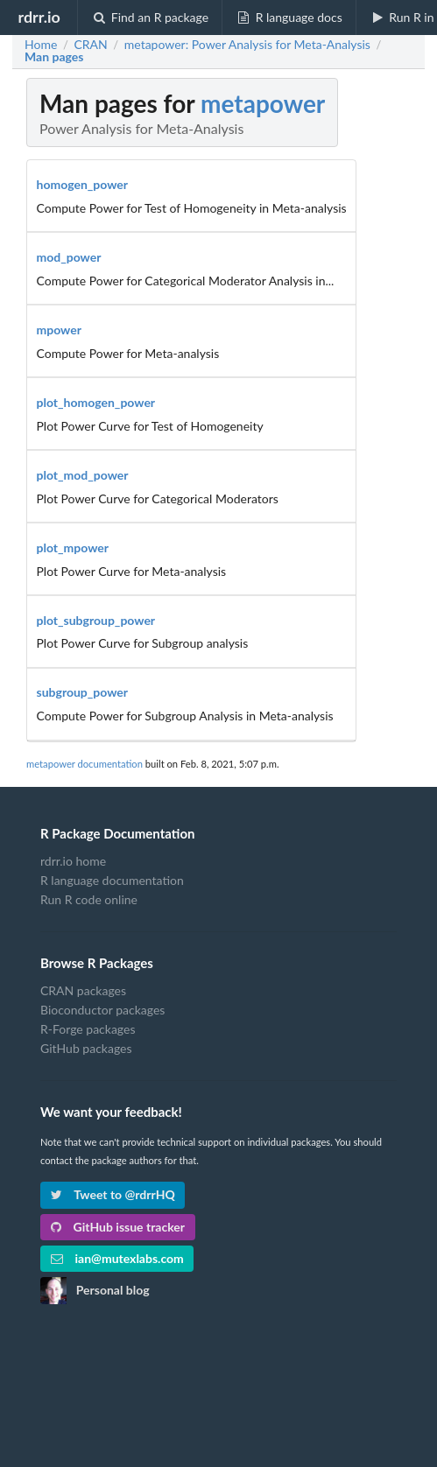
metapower (263, 103)
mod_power (69, 256)
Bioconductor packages (102, 1009)
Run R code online (88, 899)
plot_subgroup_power (96, 620)
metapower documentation (84, 763)
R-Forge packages (87, 1028)
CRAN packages (83, 991)
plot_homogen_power (96, 402)
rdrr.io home (73, 861)
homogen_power (83, 184)
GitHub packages (86, 1048)
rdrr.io (39, 16)
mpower (59, 329)
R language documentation (112, 880)
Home (41, 45)
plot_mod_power (83, 474)
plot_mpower (73, 547)
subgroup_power (83, 691)
